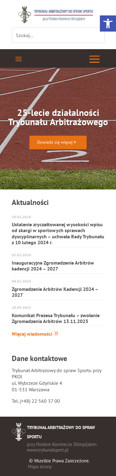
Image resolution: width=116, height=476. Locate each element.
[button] (108, 23)
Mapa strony (40, 467)
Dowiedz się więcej (55, 142)
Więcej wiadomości (32, 334)
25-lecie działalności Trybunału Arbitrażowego (58, 117)
